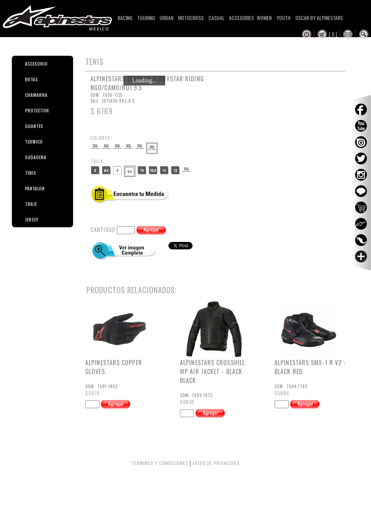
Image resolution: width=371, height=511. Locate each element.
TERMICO (27, 141)
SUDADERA (27, 157)
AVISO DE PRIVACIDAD (216, 463)
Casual (216, 18)
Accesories (241, 18)
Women (264, 18)
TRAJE (27, 204)
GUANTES (27, 126)
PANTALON (27, 188)
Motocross (191, 18)
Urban (166, 18)
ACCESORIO (27, 63)
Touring (146, 18)
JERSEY (27, 219)
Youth (283, 18)
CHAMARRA (27, 95)
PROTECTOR (27, 110)
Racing (125, 18)
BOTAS (27, 79)
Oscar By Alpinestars (319, 18)
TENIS (27, 173)
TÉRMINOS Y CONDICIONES (159, 463)
